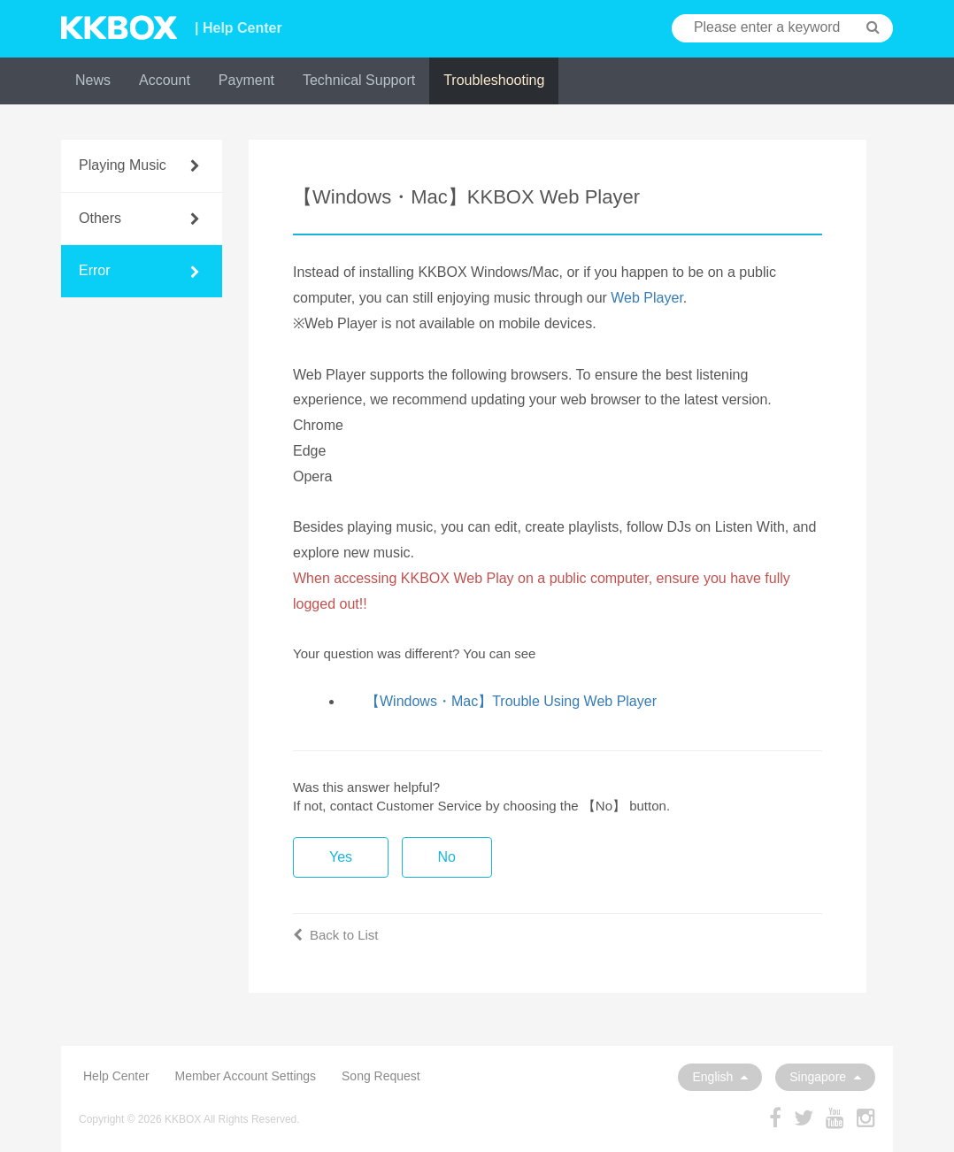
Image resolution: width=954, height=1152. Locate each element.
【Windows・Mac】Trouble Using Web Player (511, 701)
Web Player (647, 297)
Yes (340, 856)
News (93, 80)
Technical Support (359, 80)
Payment (246, 80)
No (447, 856)
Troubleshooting (493, 80)
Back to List (336, 934)
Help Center (116, 1076)
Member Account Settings (246, 1076)
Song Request (381, 1076)
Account (164, 80)
